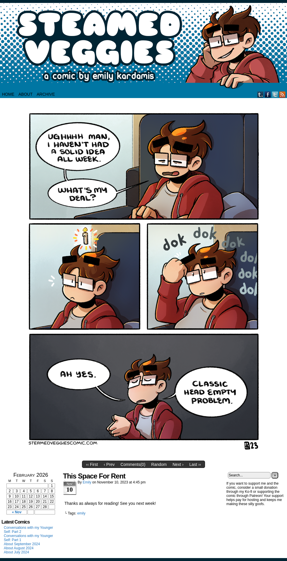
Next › (177, 464)
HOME (8, 94)
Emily (87, 482)
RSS (282, 94)
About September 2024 (22, 544)
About (25, 94)
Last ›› (195, 464)
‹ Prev (109, 464)
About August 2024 (18, 548)
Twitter (275, 94)
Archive (46, 94)
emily (81, 513)
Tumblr (260, 94)
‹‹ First (92, 464)
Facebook (267, 94)
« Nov (17, 512)
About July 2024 (16, 552)
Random (159, 464)
